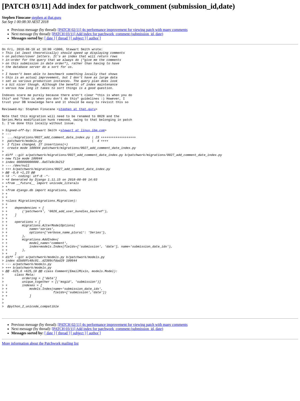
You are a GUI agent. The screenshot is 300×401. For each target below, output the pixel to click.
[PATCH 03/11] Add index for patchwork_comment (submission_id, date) (107, 34)
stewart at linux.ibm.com (83, 147)
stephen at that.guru (46, 17)
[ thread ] (63, 38)
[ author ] (94, 38)
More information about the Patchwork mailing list (40, 397)
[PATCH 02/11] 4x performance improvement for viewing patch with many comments (122, 30)
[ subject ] (78, 38)
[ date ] (49, 38)
